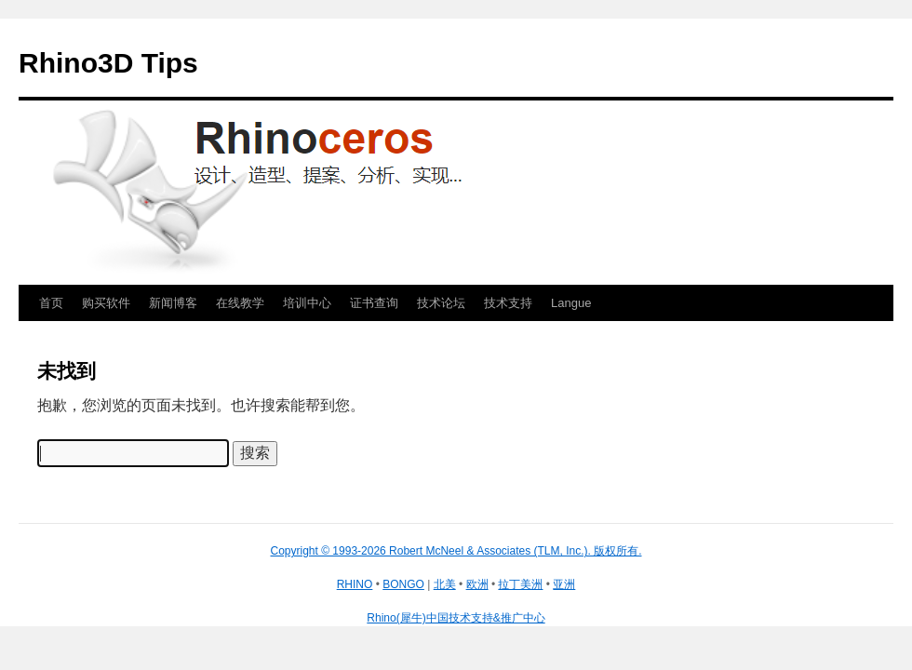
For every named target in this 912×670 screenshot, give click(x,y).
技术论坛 (441, 303)
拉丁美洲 (520, 584)
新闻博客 (173, 303)
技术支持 (508, 303)
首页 (51, 303)
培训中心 (307, 303)
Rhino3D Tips (108, 62)
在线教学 (240, 303)
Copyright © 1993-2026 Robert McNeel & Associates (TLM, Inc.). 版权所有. (456, 550)
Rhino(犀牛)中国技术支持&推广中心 (455, 617)
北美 (445, 584)
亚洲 (564, 584)
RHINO (355, 584)
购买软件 (106, 303)
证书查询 (374, 303)
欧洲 (477, 584)
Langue (571, 303)
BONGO (403, 584)
